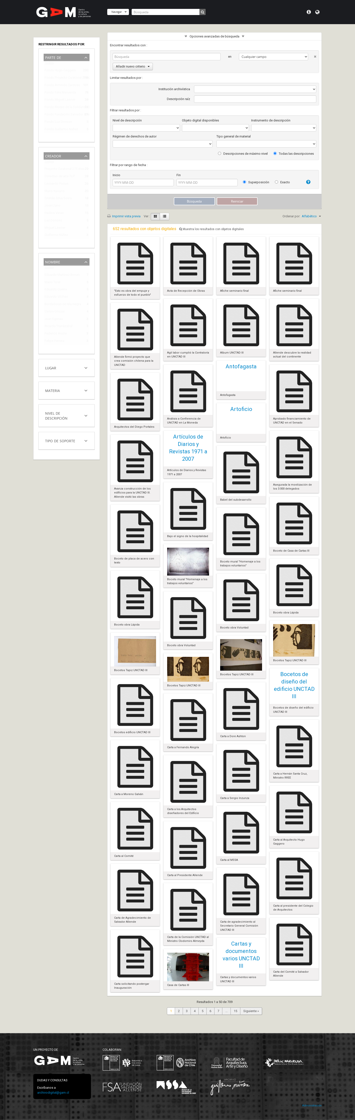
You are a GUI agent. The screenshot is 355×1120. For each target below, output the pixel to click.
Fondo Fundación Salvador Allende (63, 115)
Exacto (282, 182)
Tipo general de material (233, 136)
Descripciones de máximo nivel (243, 153)
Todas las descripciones (293, 153)
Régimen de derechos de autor (135, 136)
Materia (52, 390)
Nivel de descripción (56, 415)
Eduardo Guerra (56, 290)
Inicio (116, 175)
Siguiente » (251, 1011)
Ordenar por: (291, 216)
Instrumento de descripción (270, 120)
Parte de (53, 57)
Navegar (116, 12)
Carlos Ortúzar (55, 312)
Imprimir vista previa (124, 216)
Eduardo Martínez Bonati (62, 275)
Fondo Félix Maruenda (60, 93)
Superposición (256, 182)
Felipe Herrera (54, 341)
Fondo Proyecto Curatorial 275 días (63, 78)
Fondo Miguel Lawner (60, 100)
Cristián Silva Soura (58, 199)
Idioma (317, 12)
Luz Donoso (53, 221)
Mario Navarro (55, 192)
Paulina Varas (54, 214)
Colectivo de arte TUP (60, 177)
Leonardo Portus (56, 184)
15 (235, 1011)
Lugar (50, 367)
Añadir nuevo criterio (133, 66)
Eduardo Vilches (56, 297)
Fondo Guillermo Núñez (61, 130)
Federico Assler (56, 334)
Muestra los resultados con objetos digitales (211, 229)
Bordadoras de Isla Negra (63, 305)
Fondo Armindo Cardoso (62, 86)
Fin (179, 175)
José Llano (52, 206)
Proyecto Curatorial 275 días (63, 170)
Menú (308, 12)
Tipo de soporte (60, 440)
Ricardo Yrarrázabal (58, 327)
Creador (53, 155)
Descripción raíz (178, 99)
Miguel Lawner (55, 228)
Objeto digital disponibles (200, 120)
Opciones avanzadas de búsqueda (214, 36)
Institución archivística (174, 89)
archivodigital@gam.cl (53, 1092)
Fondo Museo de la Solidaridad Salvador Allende (63, 108)
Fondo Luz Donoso (58, 122)
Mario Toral (52, 283)
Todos (49, 64)
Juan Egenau (54, 320)
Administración (312, 1105)
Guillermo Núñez (56, 236)
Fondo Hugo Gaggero (60, 71)
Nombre (52, 261)
